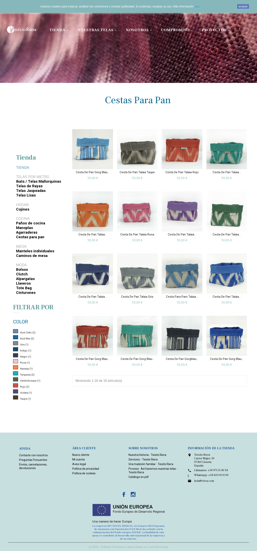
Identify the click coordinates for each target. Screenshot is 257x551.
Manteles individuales (35, 251)
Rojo (24, 386)
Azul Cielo (28, 332)
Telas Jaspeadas (31, 190)
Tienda (59, 30)
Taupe (25, 398)
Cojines (22, 209)
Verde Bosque (30, 380)
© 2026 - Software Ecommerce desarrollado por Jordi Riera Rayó (128, 547)
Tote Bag (24, 288)
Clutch (22, 274)
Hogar (22, 204)
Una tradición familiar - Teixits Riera (150, 464)
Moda (21, 265)
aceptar (243, 6)
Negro (25, 356)
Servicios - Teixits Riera (143, 459)
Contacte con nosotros (33, 455)
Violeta (26, 392)
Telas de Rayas (29, 186)
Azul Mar (27, 338)
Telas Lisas (26, 195)
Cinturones (26, 292)
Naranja (26, 368)
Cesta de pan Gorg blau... (92, 172)
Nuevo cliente (80, 454)
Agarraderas (26, 232)
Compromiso (177, 30)
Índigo (25, 350)
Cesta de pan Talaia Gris (137, 296)
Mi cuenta (78, 459)
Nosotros (139, 30)
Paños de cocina (30, 223)
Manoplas (24, 227)
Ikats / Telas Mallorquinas (38, 181)
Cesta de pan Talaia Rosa (137, 234)
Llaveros (23, 283)
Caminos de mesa (32, 255)
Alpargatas (25, 278)
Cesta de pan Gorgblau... (182, 359)
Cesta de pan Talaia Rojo (182, 172)
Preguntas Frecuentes (33, 459)
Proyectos (216, 30)
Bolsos (22, 269)
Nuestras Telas (98, 30)
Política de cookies (84, 473)
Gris (24, 344)
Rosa (25, 362)
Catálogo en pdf (138, 477)
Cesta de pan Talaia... (227, 172)
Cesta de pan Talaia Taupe (137, 172)
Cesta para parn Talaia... (182, 296)
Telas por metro (32, 176)
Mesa (21, 246)
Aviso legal (79, 464)
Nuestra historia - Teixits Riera (147, 454)
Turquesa (27, 374)
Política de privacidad (85, 468)
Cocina (23, 218)
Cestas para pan (30, 237)
